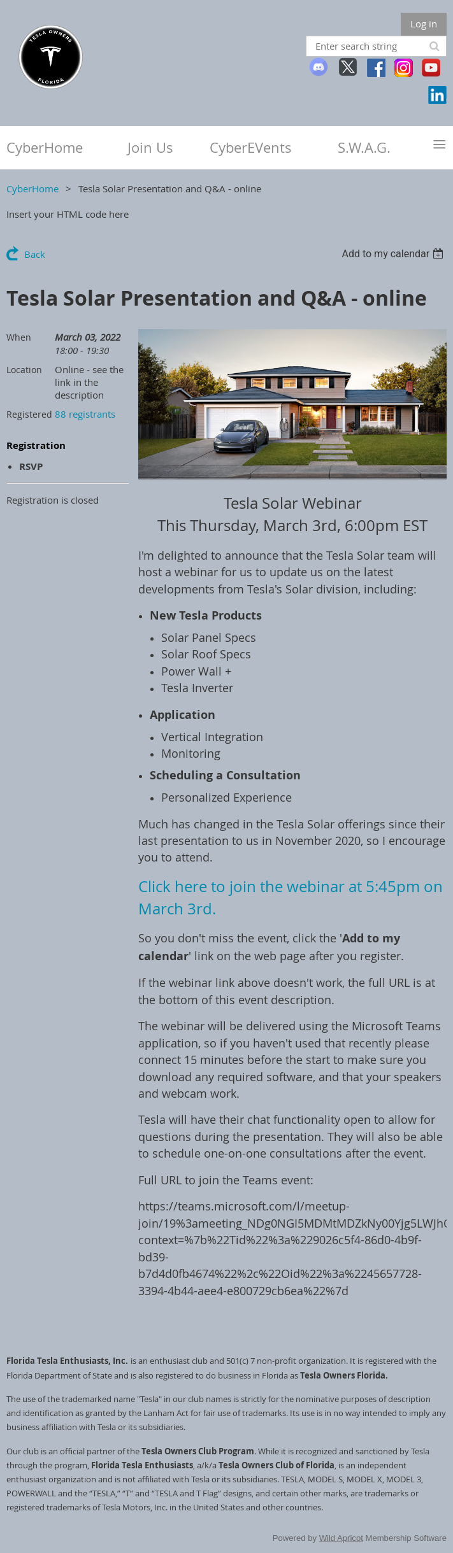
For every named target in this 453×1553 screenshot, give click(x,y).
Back (34, 254)
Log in (423, 23)
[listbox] (394, 254)
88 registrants (85, 414)
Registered (29, 414)
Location (24, 370)
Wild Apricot (341, 1538)
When (18, 337)
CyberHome (32, 188)
